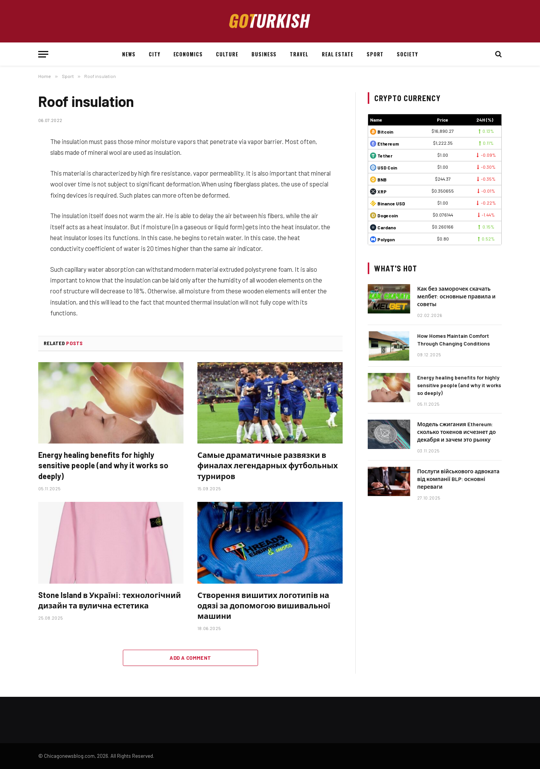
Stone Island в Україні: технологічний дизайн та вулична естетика (109, 600)
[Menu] (43, 54)
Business (264, 54)
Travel (299, 54)
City (154, 54)
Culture (227, 54)
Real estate (337, 54)
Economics (188, 54)
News (129, 54)
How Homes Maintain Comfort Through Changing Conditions (453, 339)
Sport (375, 54)
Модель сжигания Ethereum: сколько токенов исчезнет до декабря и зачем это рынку (456, 432)
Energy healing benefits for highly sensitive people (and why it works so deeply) (103, 465)
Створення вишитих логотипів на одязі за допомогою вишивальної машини (263, 605)
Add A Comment (190, 658)
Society (407, 54)
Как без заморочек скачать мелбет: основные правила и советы (456, 296)
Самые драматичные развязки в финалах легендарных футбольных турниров (267, 465)
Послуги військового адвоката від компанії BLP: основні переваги (458, 479)
